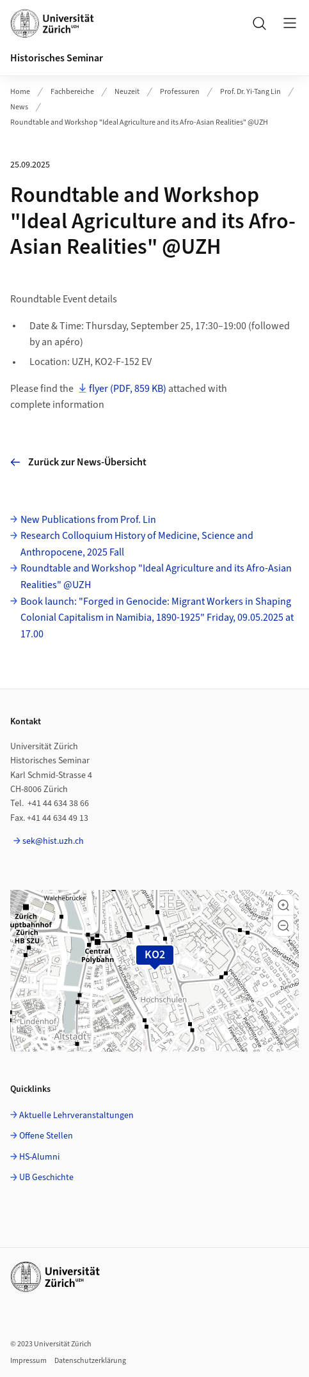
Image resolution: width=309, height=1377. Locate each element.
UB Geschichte (46, 1177)
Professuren (180, 91)
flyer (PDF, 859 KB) (127, 389)
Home (20, 91)
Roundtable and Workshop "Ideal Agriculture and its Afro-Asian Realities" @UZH (139, 122)
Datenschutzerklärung (90, 1360)
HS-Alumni (39, 1157)
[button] (283, 905)
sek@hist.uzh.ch (53, 841)
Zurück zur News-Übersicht (78, 462)
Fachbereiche (72, 91)
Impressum (28, 1360)
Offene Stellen (46, 1136)
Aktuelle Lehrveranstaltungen (76, 1115)
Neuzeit (127, 91)
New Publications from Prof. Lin (88, 520)
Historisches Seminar (56, 58)
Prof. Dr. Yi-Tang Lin (250, 91)
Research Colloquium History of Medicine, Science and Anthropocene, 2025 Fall (136, 544)
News (19, 107)
